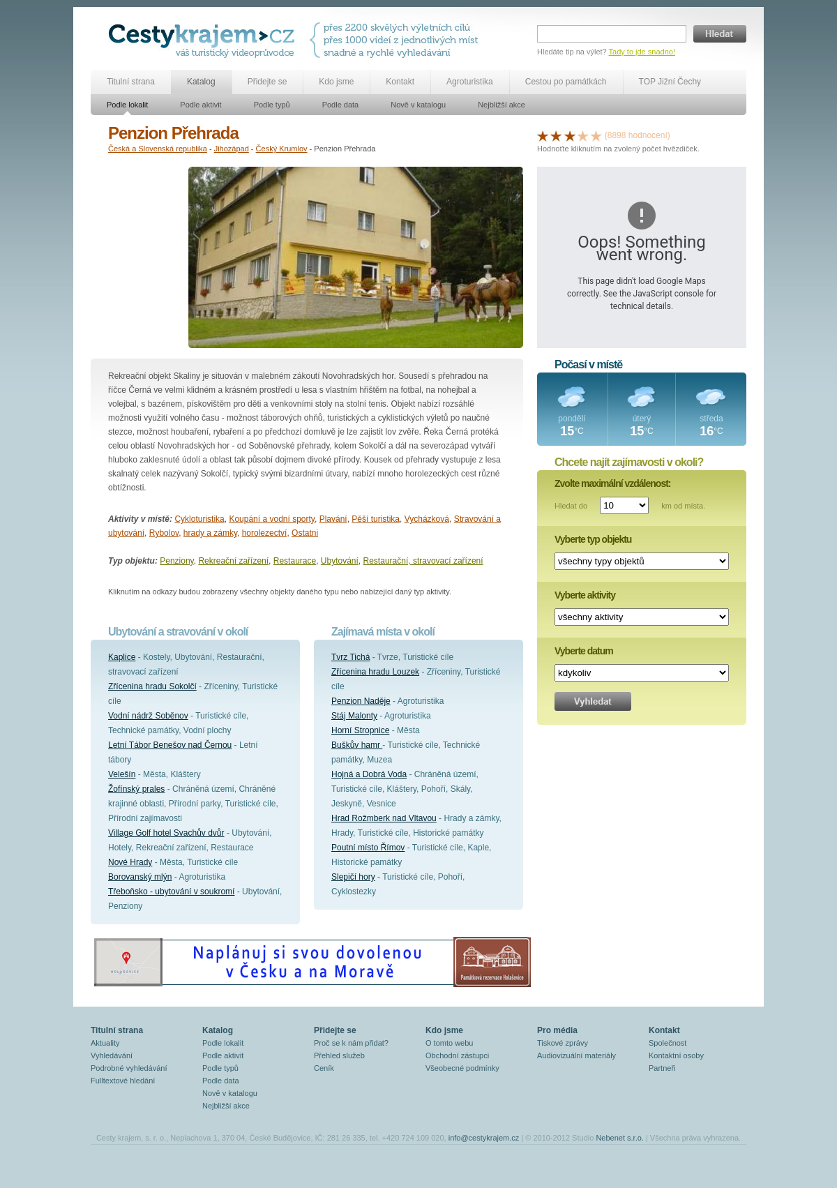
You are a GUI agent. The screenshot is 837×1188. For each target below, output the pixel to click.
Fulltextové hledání (123, 1080)
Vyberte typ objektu (593, 539)
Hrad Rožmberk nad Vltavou (384, 818)
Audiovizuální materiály (576, 1055)
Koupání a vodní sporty (272, 519)
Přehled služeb (339, 1055)
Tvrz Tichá (350, 657)
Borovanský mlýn (140, 877)
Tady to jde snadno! (642, 51)
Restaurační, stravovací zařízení (423, 561)
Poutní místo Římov (368, 847)
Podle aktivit (200, 104)
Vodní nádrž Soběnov (148, 716)
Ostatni (305, 533)
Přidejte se (267, 82)
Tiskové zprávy (562, 1043)
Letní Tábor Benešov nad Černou (170, 745)
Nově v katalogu (418, 104)
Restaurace (294, 561)
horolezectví (264, 533)
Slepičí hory (353, 877)
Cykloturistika (199, 519)
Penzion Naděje (361, 701)
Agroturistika (469, 82)
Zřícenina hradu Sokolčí (152, 686)
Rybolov (164, 533)
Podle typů (272, 104)
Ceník (324, 1068)
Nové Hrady (130, 862)
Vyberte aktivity (585, 595)
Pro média (557, 1030)
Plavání (333, 519)
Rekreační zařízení (233, 561)
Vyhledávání (112, 1055)
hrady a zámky (210, 533)
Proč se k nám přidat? (351, 1043)
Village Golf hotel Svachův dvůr (166, 833)
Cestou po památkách (566, 82)
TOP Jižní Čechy (670, 82)
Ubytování (340, 561)
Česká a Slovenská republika (157, 148)
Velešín (121, 774)
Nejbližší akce (501, 104)
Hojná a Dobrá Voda (369, 774)
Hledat (719, 34)
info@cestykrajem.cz (484, 1138)
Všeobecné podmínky (462, 1068)
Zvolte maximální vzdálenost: (613, 483)
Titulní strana (131, 82)
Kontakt (400, 82)
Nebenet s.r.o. (620, 1138)
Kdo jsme (336, 82)
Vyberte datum (584, 650)
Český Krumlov (282, 148)
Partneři (662, 1068)
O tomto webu (449, 1043)
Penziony (176, 561)
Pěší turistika (376, 519)
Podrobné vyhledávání (129, 1068)
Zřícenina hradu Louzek (375, 672)
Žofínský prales (136, 789)
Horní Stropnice (360, 730)
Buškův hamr (356, 745)
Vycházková (427, 519)
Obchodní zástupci (457, 1055)
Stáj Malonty (354, 716)
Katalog (201, 82)
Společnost (667, 1043)
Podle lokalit (127, 104)
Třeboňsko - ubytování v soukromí (171, 891)
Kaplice (121, 657)
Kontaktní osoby (676, 1055)
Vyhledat (593, 701)
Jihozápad (231, 148)
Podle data (340, 104)
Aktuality (105, 1043)
